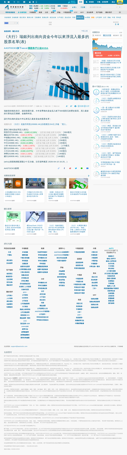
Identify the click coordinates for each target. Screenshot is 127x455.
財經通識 (111, 293)
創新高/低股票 (25, 266)
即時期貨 (25, 261)
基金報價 (94, 280)
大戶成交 (43, 297)
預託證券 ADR (25, 323)
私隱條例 (10, 307)
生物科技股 (25, 289)
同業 (42, 303)
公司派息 (25, 301)
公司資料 (42, 314)
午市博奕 (111, 266)
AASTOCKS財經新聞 (61, 252)
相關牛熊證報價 (42, 269)
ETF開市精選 (111, 271)
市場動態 (79, 309)
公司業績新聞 (25, 303)
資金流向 (43, 300)
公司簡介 (10, 295)
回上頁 (85, 31)
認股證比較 (79, 265)
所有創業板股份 (25, 284)
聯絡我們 (10, 285)
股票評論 (62, 274)
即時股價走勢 (42, 288)
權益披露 (43, 305)
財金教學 (10, 263)
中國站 (9, 255)
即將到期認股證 (79, 268)
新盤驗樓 (111, 298)
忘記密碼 (10, 279)
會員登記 (10, 273)
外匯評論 (62, 282)
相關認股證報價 (42, 266)
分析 (79, 312)
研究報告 (62, 285)
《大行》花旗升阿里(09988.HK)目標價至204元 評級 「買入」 (40, 124)
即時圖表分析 (42, 258)
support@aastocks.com (19, 346)
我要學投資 (111, 291)
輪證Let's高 (111, 286)
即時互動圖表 (42, 261)
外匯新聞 (95, 258)
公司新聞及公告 (42, 308)
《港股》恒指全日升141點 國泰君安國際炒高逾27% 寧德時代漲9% (110, 63)
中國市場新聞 (62, 261)
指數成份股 (25, 275)
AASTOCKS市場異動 (42, 311)
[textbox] (105, 7)
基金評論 (62, 280)
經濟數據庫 (25, 332)
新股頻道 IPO (25, 315)
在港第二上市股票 (25, 286)
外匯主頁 (95, 252)
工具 (95, 288)
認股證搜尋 (79, 262)
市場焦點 (111, 283)
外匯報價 (94, 255)
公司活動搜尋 (25, 312)
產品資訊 (10, 260)
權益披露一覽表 (25, 318)
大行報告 (25, 306)
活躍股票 (25, 263)
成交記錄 (43, 294)
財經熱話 (111, 281)
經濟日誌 (25, 329)
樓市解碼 (111, 303)
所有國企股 (25, 278)
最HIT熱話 (100, 87)
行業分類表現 (25, 272)
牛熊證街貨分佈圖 (79, 284)
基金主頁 (95, 277)
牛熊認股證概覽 (79, 252)
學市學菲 (111, 268)
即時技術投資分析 (43, 317)
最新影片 (111, 256)
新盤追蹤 (111, 301)
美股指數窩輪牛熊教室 (111, 288)
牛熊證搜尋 (79, 278)
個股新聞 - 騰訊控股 (11, 31)
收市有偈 (111, 263)
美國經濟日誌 (79, 320)
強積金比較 (94, 304)
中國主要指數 (25, 258)
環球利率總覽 (25, 338)
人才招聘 (10, 298)
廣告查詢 (10, 301)
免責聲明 (10, 304)
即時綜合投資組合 (43, 320)
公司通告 (25, 295)
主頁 (9, 252)
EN (18, 2)
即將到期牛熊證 (79, 290)
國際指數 (25, 255)
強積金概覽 (94, 299)
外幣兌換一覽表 (94, 266)
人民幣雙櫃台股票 (25, 269)
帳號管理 (9, 276)
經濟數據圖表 (25, 335)
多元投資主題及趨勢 (111, 273)
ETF (25, 292)
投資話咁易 (111, 276)
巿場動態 (94, 263)
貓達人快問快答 (111, 261)
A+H (25, 321)
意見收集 (10, 282)
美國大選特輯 (111, 278)
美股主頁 (79, 303)
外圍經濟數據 (79, 323)
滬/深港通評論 (61, 277)
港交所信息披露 (62, 258)
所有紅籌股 (25, 281)
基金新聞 (95, 282)
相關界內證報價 (42, 272)
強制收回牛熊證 (79, 293)
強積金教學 (94, 307)
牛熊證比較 (79, 281)
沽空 (42, 291)
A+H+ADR (25, 326)
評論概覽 (62, 271)
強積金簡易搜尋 (94, 301)
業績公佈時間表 (25, 309)
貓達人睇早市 (111, 258)
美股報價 (79, 306)
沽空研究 (25, 298)
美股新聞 (79, 317)
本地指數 (25, 252)
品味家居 (111, 296)
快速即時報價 (43, 252)
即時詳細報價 (42, 255)
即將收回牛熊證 (79, 287)
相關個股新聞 (9, 176)
